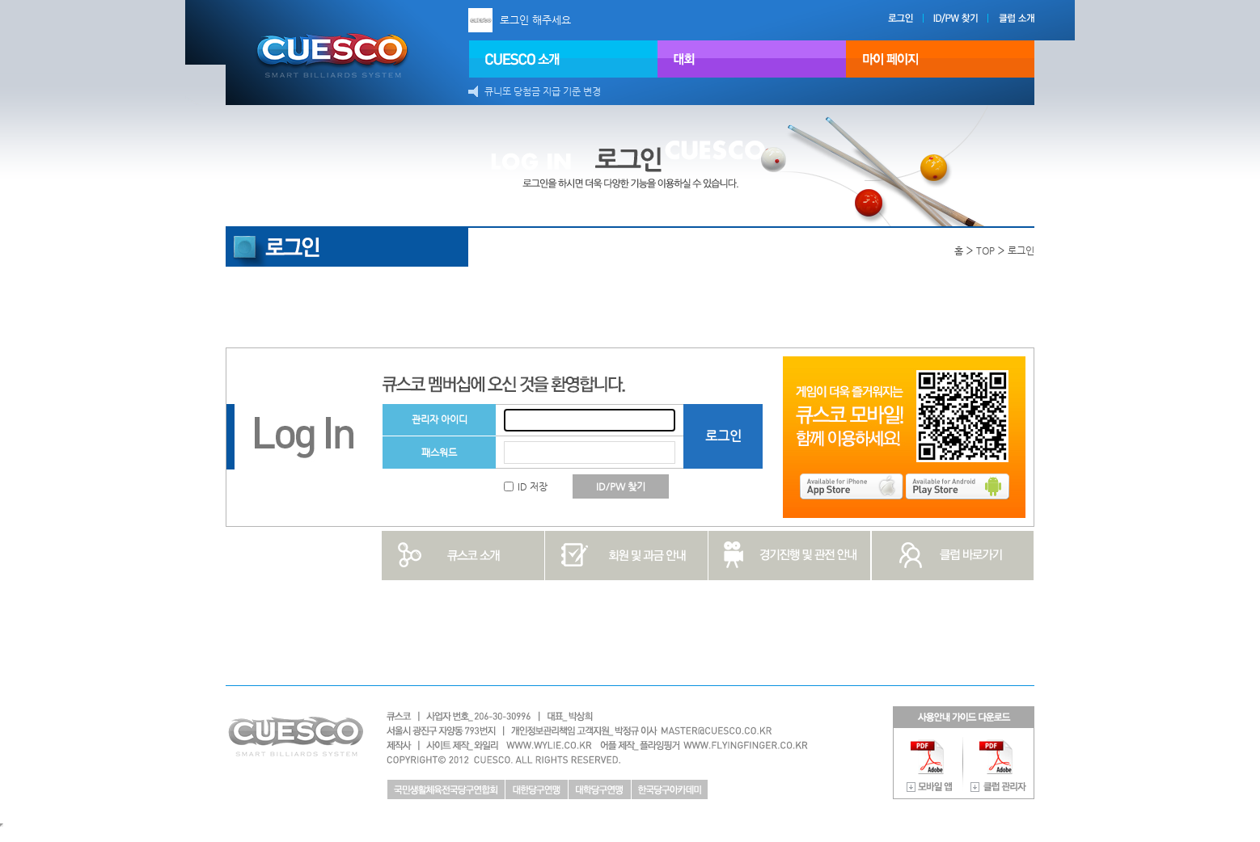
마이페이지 (940, 59)
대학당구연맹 (600, 789)
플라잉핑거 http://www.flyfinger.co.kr (741, 745)
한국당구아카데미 (670, 789)
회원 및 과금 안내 (626, 555)
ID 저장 (526, 486)
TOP (985, 250)
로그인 (914, 18)
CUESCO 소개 (563, 59)
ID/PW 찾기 (978, 18)
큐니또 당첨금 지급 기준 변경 (542, 91)
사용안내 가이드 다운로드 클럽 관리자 (999, 763)
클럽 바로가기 (953, 555)
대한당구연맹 (536, 789)
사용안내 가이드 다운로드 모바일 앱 (929, 763)
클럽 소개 (1029, 18)
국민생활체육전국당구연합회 (446, 789)
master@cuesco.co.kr (704, 731)
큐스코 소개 (463, 555)
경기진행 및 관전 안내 (789, 555)
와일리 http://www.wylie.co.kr (528, 745)
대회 (751, 59)
